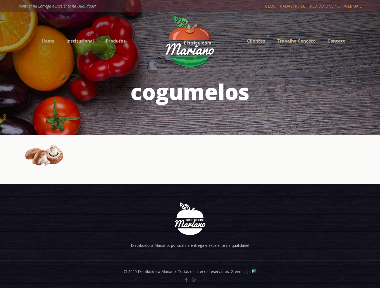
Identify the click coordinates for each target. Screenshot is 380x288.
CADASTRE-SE (292, 6)
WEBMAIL (353, 6)
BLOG (270, 6)
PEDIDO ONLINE (325, 6)
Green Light (243, 271)
